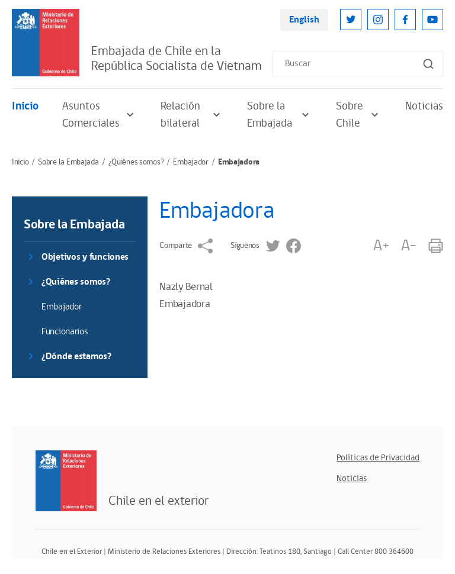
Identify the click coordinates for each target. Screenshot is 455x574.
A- (408, 245)
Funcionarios (64, 331)
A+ (381, 245)
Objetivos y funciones (85, 257)
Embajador (190, 162)
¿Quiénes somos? (136, 162)
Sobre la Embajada (279, 114)
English (304, 20)
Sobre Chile (359, 114)
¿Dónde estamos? (76, 356)
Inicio (25, 106)
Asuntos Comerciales (99, 114)
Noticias (424, 106)
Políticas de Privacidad (378, 458)
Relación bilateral (192, 114)
